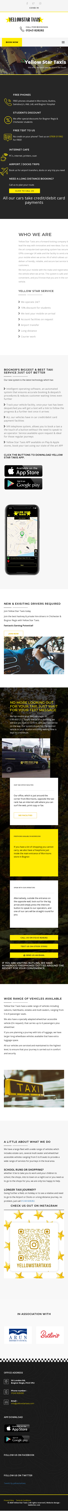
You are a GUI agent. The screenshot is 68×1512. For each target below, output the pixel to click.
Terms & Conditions (23, 1500)
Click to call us (24, 190)
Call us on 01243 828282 (34, 937)
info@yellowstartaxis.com (22, 1403)
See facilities (25, 815)
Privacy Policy (9, 1500)
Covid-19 (34, 8)
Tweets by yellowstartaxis (15, 1483)
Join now (13, 633)
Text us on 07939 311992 (34, 946)
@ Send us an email (34, 955)
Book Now (12, 42)
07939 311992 (56, 136)
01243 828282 (35, 30)
